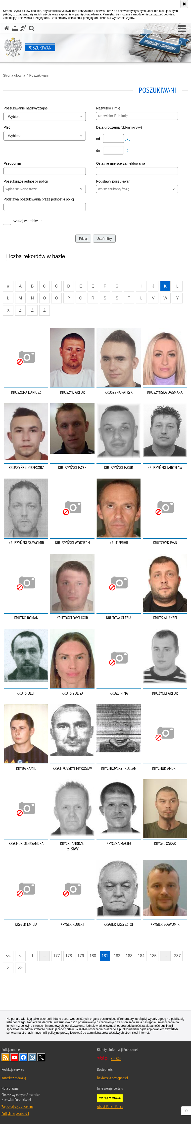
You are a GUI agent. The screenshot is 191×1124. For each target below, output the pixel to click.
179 (80, 956)
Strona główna (14, 75)
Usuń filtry (104, 239)
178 (68, 956)
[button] (182, 29)
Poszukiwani (38, 75)
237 (177, 956)
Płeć (6, 127)
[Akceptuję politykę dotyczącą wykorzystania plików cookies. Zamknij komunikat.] (184, 4)
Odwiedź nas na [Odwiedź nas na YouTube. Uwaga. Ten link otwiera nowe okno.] (14, 1057)
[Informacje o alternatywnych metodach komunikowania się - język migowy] (23, 28)
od (98, 139)
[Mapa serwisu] (15, 28)
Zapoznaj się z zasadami (17, 1106)
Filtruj (83, 239)
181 (104, 956)
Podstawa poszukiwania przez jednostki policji (39, 199)
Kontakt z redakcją (13, 1077)
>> (19, 966)
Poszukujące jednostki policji (25, 181)
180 (93, 956)
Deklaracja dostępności (112, 1077)
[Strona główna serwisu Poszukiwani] (6, 28)
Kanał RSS (5, 1057)
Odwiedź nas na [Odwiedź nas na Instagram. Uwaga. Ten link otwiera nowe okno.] (32, 1057)
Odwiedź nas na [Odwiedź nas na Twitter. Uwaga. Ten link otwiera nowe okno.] (41, 1057)
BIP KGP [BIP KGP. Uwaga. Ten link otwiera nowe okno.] (116, 1058)
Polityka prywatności (15, 1113)
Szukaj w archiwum (28, 221)
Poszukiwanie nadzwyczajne (25, 108)
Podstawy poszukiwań (113, 181)
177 (56, 956)
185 (153, 956)
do (98, 150)
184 (141, 956)
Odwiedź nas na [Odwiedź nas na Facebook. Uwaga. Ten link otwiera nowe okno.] (23, 1057)
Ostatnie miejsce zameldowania (120, 163)
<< (6, 954)
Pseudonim (12, 163)
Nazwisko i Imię (108, 108)
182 (117, 956)
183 (129, 956)
